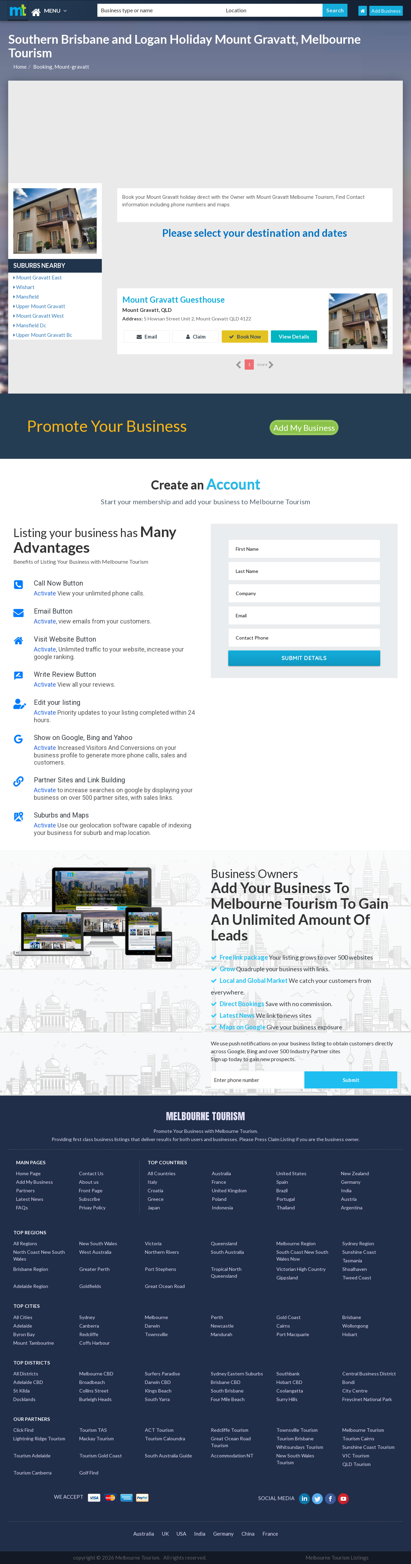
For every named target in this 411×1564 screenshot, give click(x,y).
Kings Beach (158, 1391)
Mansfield (26, 296)
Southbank (288, 1373)
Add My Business (304, 428)
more (265, 365)
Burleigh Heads (95, 1399)
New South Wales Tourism (295, 1459)
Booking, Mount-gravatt (61, 67)
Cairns (283, 1326)
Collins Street (94, 1391)
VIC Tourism (355, 1455)
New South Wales (98, 1243)
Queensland (224, 1243)
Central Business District (369, 1373)
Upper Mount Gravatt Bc (42, 335)
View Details (294, 336)
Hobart (349, 1334)
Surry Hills (287, 1399)
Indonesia (222, 1207)
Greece (156, 1199)
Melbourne (156, 1317)
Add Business (386, 11)
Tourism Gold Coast (100, 1455)
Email (147, 336)
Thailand (285, 1207)
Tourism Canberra (32, 1473)
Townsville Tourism (297, 1430)
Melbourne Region (296, 1243)
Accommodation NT (232, 1455)
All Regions (25, 1243)
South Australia (227, 1252)
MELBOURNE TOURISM (205, 1116)
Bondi (348, 1382)
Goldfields (90, 1286)
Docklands (24, 1399)
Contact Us (91, 1173)
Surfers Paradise (162, 1373)
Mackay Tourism (96, 1438)
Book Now (245, 336)
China (248, 1534)
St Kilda (21, 1391)
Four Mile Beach (228, 1399)
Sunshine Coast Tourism (368, 1447)
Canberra (89, 1326)
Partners (25, 1190)
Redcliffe (88, 1334)
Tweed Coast (356, 1277)
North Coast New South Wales (39, 1255)
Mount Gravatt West (38, 316)
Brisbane (351, 1317)
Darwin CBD (158, 1382)
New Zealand (355, 1173)
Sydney (87, 1317)
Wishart (24, 287)
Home (20, 67)
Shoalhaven (354, 1269)
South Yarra (157, 1399)
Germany (350, 1182)
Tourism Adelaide (32, 1455)
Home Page (28, 1173)
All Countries (162, 1173)
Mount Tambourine (33, 1343)
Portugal (285, 1199)
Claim (196, 336)
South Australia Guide (168, 1455)
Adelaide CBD (28, 1382)
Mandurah (221, 1334)
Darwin (152, 1326)
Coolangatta (289, 1391)
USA (181, 1534)
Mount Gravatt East (37, 277)
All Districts (25, 1373)
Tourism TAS (93, 1430)
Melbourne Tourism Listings (337, 1557)
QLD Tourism (356, 1464)
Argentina (351, 1207)
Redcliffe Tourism (229, 1430)
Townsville (156, 1334)
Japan (154, 1207)
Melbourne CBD (96, 1373)
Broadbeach (92, 1382)
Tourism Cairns (358, 1438)
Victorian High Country (301, 1269)
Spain (282, 1182)
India (346, 1190)
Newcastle (222, 1326)
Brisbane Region (30, 1269)
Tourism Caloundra (165, 1438)
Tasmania (352, 1260)
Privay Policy (92, 1207)
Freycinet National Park (367, 1399)
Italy (152, 1182)
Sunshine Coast (359, 1252)
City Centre (355, 1391)
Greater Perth (94, 1269)
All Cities (22, 1317)
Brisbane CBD (226, 1382)
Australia (221, 1173)
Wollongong (355, 1326)
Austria (349, 1199)
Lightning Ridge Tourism (39, 1438)
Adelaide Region (30, 1286)
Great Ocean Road (165, 1286)
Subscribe (89, 1199)
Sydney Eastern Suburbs (237, 1373)
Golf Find (88, 1473)
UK (165, 1534)
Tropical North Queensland (226, 1272)
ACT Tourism (159, 1430)
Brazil (282, 1190)
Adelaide (22, 1326)
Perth (217, 1317)
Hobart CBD (289, 1382)
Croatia (155, 1190)
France (219, 1182)
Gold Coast (288, 1317)
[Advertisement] (205, 132)
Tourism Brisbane (295, 1438)
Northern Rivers (162, 1252)
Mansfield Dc (29, 325)
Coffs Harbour (94, 1343)
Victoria (153, 1243)
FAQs (22, 1207)
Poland (219, 1199)
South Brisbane (227, 1391)
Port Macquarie (292, 1334)
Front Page (90, 1190)
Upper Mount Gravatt (39, 306)
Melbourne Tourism (363, 1430)
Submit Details (304, 658)
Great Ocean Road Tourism (231, 1442)
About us (89, 1182)
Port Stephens (160, 1269)
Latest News (29, 1199)
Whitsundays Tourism (299, 1447)
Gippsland (287, 1277)
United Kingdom (229, 1190)
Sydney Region (358, 1243)
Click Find (23, 1430)
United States (291, 1173)
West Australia (95, 1252)
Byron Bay (24, 1334)
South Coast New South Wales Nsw (302, 1255)
